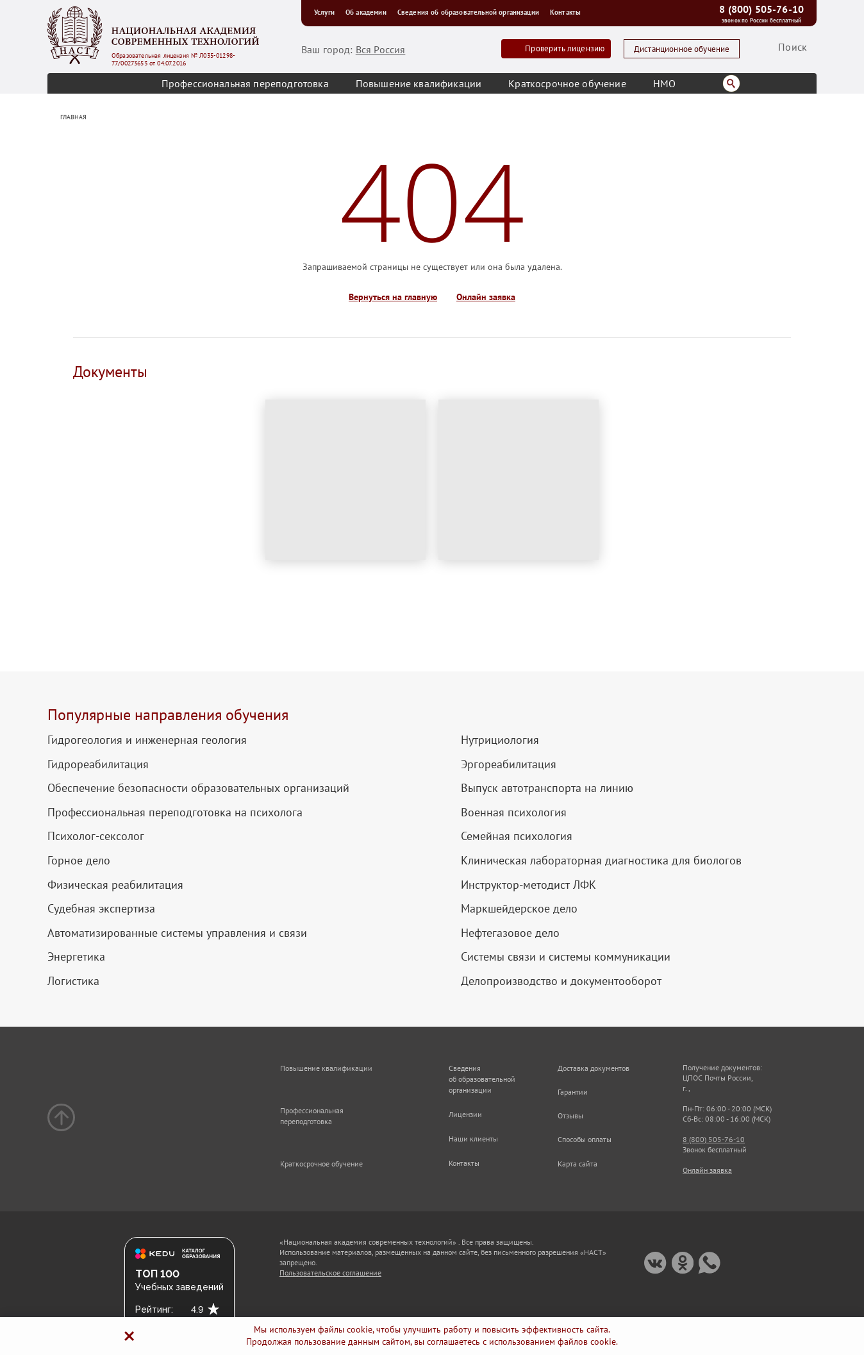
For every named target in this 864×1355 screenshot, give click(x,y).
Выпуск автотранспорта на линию (547, 788)
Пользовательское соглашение (330, 1272)
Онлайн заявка (485, 297)
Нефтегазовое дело (510, 933)
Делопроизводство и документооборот (561, 981)
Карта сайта (577, 1163)
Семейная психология (516, 836)
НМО (664, 83)
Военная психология (514, 812)
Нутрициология (500, 740)
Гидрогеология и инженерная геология (147, 740)
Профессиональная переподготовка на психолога (175, 812)
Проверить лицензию (564, 48)
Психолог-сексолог (95, 836)
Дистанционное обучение (682, 49)
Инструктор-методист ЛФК (528, 885)
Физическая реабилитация (115, 885)
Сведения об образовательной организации (470, 12)
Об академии (368, 12)
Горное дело (78, 861)
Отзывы (570, 1115)
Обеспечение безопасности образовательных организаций (198, 788)
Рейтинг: (154, 1309)
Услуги (326, 12)
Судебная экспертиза (101, 909)
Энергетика (76, 957)
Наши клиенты (473, 1138)
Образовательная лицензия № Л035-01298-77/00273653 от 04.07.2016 (173, 59)
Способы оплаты (584, 1139)
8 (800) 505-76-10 (761, 9)
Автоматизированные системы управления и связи (177, 933)
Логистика (73, 981)
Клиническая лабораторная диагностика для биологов (601, 861)
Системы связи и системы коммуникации (565, 957)
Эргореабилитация (508, 764)
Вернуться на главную (393, 297)
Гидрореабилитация (98, 764)
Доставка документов (593, 1068)
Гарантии (573, 1092)
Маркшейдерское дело (519, 909)
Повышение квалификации (419, 83)
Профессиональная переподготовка (245, 83)
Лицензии (465, 1114)
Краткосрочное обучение (567, 83)
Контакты (565, 12)
